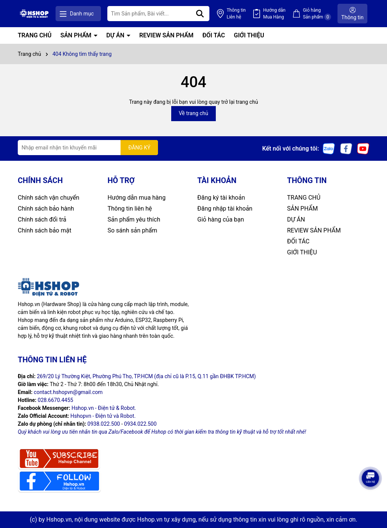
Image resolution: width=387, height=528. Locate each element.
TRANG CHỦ (34, 35)
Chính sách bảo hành (46, 208)
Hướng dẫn (274, 14)
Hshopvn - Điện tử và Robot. (103, 416)
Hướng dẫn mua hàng (137, 197)
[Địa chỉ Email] (88, 147)
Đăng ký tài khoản (221, 197)
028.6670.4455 (55, 400)
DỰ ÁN (116, 35)
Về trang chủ (193, 113)
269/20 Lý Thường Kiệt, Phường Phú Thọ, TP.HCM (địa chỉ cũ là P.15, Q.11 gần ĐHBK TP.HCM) (146, 376)
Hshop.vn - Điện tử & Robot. (103, 408)
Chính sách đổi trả (42, 219)
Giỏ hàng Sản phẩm (317, 14)
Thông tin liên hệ (130, 208)
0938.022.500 (103, 424)
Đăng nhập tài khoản (224, 208)
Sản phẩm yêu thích (134, 219)
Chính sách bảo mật (44, 230)
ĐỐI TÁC (213, 35)
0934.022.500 (140, 424)
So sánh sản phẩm (132, 230)
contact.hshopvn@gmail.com (68, 392)
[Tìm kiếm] (199, 13)
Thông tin (236, 14)
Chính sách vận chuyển (48, 197)
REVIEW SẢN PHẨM (166, 35)
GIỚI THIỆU (249, 35)
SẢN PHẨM (76, 35)
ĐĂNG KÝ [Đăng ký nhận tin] (139, 148)
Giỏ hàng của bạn (220, 219)
